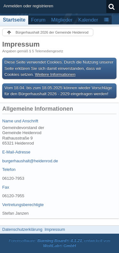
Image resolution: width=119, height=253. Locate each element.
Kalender (88, 20)
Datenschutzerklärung (22, 229)
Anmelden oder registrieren (28, 5)
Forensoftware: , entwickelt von (59, 243)
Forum (38, 20)
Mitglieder (62, 20)
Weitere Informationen (55, 74)
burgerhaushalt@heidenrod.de (30, 161)
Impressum (54, 229)
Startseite (14, 20)
